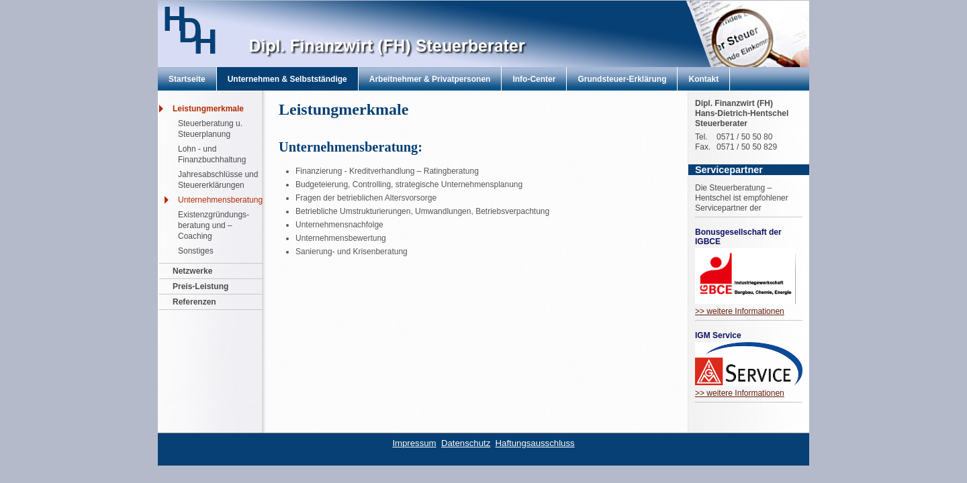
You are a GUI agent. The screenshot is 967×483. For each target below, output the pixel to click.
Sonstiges (196, 251)
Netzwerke (192, 271)
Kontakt (703, 79)
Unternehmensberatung (220, 200)
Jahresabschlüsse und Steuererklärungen (218, 180)
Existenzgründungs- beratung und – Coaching (213, 225)
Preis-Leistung (200, 286)
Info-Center (533, 79)
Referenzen (194, 302)
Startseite (187, 79)
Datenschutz (465, 443)
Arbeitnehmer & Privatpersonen (430, 79)
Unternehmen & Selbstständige (287, 79)
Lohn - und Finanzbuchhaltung (212, 154)
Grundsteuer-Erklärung (622, 79)
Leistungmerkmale (208, 108)
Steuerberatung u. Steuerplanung (210, 129)
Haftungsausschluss (535, 443)
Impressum (414, 443)
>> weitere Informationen (739, 311)
